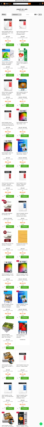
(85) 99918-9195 (26, 400)
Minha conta (14, 402)
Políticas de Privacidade (5, 403)
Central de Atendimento (6, 405)
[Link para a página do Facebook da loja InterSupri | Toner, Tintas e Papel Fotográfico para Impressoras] (35, 403)
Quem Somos (6, 400)
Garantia (5, 410)
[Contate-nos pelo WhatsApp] (41, 423)
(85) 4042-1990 (26, 402)
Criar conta (14, 400)
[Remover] (5, 45)
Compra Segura (6, 407)
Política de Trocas (7, 408)
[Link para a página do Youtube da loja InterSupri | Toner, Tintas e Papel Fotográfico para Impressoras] (38, 403)
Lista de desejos (15, 406)
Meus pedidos (15, 403)
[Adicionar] (5, 43)
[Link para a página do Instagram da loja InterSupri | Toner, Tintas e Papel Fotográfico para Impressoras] (33, 403)
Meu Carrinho (15, 405)
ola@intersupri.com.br (27, 403)
